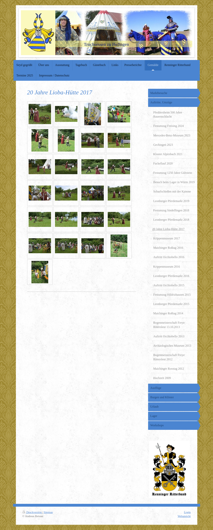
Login (187, 512)
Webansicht (184, 516)
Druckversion (32, 512)
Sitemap (48, 512)
